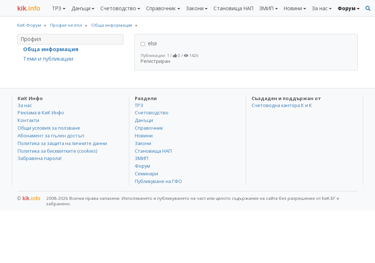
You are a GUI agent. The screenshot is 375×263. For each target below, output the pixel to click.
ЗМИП (141, 158)
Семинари (146, 173)
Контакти (28, 120)
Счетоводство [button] (118, 8)
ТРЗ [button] (56, 8)
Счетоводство (151, 112)
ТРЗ (139, 105)
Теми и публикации (48, 58)
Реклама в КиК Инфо (41, 112)
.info (28, 8)
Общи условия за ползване (49, 128)
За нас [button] (319, 8)
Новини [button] (293, 8)
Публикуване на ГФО (158, 181)
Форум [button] (347, 8)
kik (28, 198)
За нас (25, 105)
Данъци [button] (80, 8)
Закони (143, 143)
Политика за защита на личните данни (62, 143)
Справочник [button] (161, 8)
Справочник (149, 128)
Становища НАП (233, 8)
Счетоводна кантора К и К (282, 105)
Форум (142, 166)
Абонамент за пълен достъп (51, 135)
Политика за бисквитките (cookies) (57, 151)
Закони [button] (195, 8)
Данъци (144, 120)
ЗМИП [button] (266, 8)
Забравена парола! (40, 158)
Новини (144, 135)
